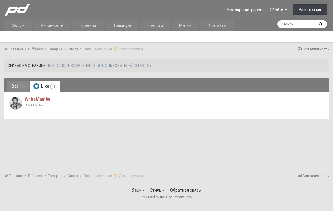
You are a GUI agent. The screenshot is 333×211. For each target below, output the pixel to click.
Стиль (157, 190)
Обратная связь (185, 190)
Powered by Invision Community (166, 197)
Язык (138, 190)
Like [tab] (44, 86)
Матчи (185, 25)
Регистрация (310, 9)
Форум (18, 25)
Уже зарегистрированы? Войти (257, 10)
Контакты (217, 25)
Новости (155, 25)
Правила (88, 25)
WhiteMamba (37, 99)
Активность (52, 25)
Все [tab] (18, 86)
